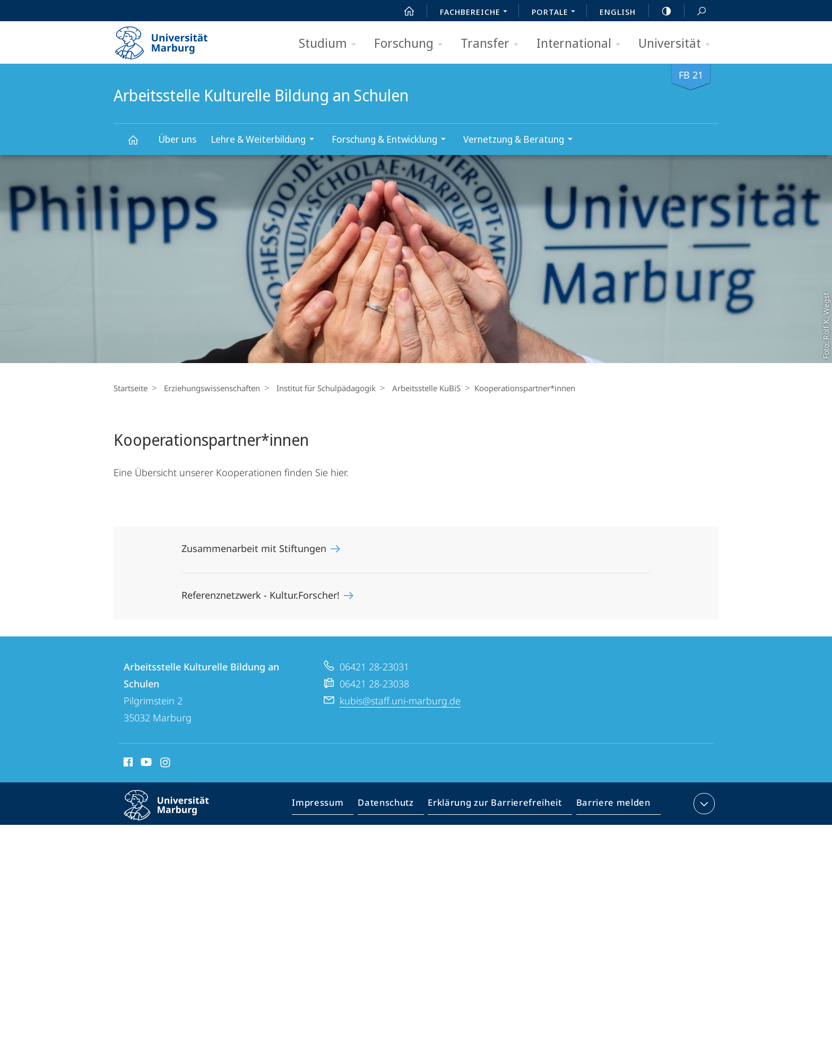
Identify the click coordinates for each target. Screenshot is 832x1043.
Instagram (165, 763)
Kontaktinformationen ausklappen (703, 804)
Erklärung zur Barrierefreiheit (498, 805)
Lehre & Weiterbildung (266, 140)
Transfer (493, 44)
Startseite (131, 388)
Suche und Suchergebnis (695, 11)
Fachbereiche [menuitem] (476, 12)
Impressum (329, 805)
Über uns (177, 139)
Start (403, 11)
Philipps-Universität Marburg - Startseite (171, 39)
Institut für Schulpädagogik (320, 388)
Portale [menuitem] (556, 12)
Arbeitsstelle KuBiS (418, 388)
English (618, 11)
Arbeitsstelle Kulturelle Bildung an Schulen (139, 144)
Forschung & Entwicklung (392, 140)
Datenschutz (394, 805)
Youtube (145, 763)
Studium (331, 44)
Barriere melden (610, 805)
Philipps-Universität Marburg (176, 814)
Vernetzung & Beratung (521, 140)
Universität (677, 44)
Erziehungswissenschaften (209, 388)
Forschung (411, 44)
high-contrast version (660, 11)
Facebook (127, 763)
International (581, 44)
